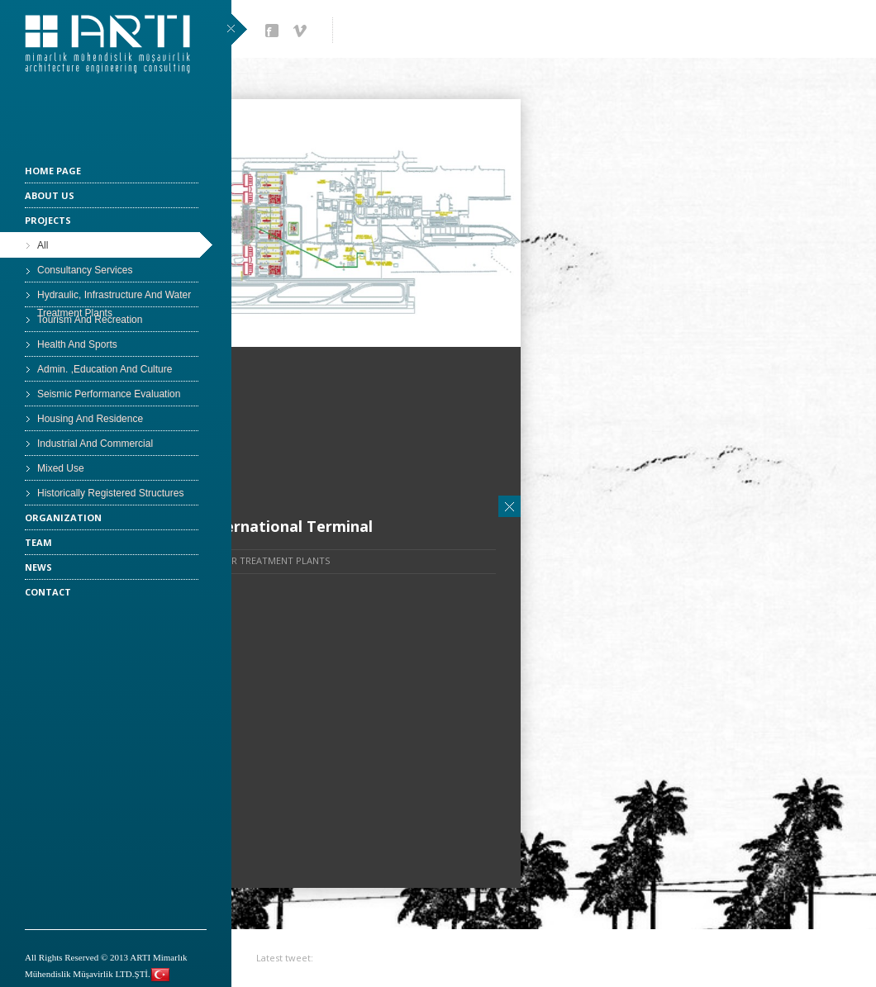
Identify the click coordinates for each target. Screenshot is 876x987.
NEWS (38, 567)
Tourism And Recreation (89, 319)
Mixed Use (60, 468)
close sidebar (236, 29)
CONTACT (48, 592)
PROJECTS (48, 220)
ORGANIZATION (63, 517)
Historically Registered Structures (110, 493)
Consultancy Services (84, 270)
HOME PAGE (53, 170)
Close (509, 506)
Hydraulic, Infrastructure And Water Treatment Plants (114, 298)
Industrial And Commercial (95, 443)
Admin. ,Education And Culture (104, 369)
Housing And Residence (90, 419)
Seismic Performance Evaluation (108, 394)
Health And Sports (77, 344)
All (42, 245)
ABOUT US (49, 195)
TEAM (38, 542)
